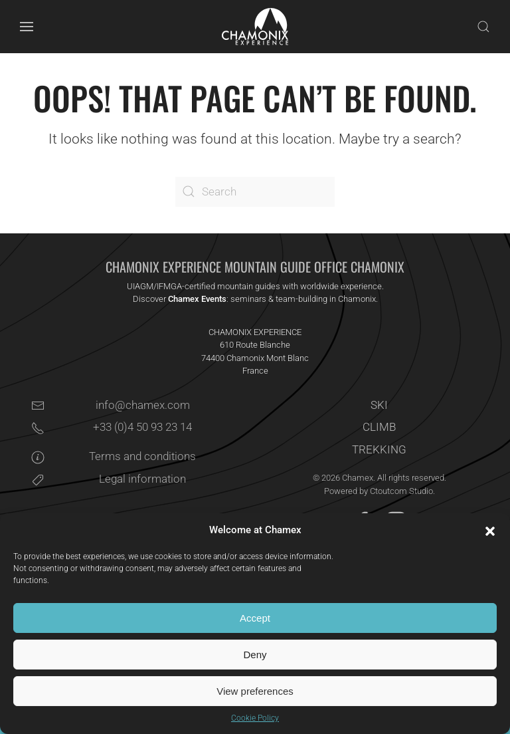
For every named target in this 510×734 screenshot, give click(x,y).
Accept (255, 618)
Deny (254, 654)
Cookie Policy (255, 718)
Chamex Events (197, 299)
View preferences (255, 691)
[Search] (255, 192)
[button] (490, 530)
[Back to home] (255, 26)
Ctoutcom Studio (401, 491)
